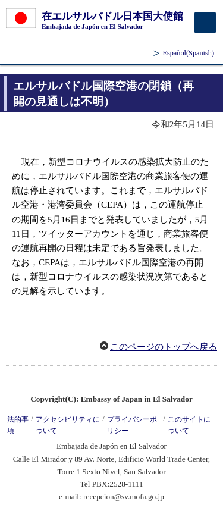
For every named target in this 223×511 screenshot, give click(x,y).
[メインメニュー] (205, 22)
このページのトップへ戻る (163, 347)
